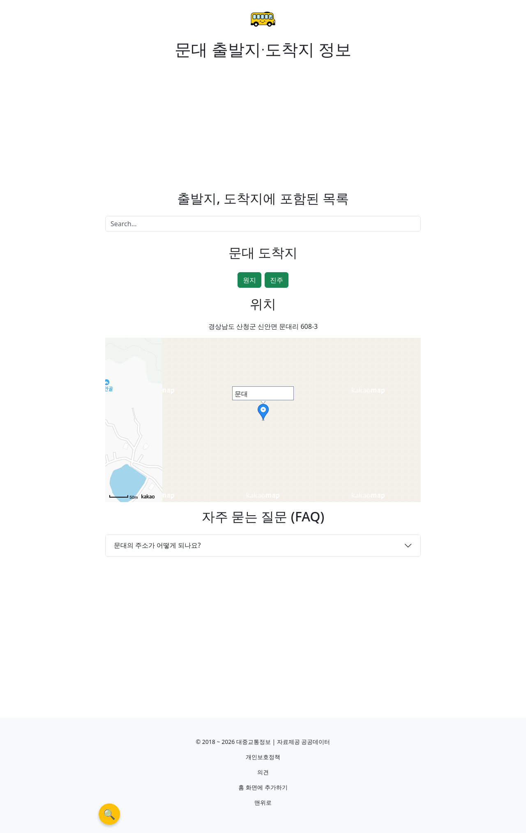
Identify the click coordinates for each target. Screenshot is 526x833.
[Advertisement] (181, 119)
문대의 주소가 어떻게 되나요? (157, 545)
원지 (249, 280)
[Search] (263, 224)
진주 (276, 280)
